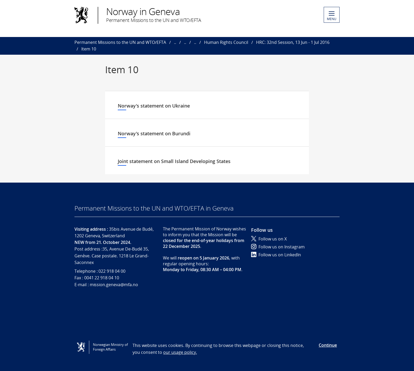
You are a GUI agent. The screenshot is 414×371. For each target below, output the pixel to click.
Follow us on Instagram (278, 247)
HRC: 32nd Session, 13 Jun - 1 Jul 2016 (293, 42)
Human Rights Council (226, 42)
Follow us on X (269, 239)
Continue (328, 345)
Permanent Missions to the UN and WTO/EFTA (120, 42)
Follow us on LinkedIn (276, 255)
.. (175, 42)
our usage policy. (180, 352)
